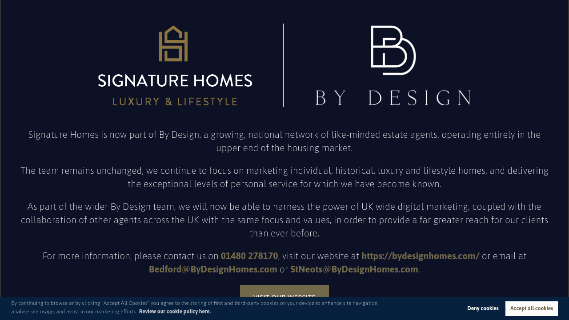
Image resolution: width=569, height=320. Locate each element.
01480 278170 (249, 255)
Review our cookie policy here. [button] (175, 311)
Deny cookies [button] (482, 308)
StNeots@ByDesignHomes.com (354, 269)
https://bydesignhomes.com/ (420, 255)
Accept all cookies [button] (531, 308)
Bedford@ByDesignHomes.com (213, 269)
